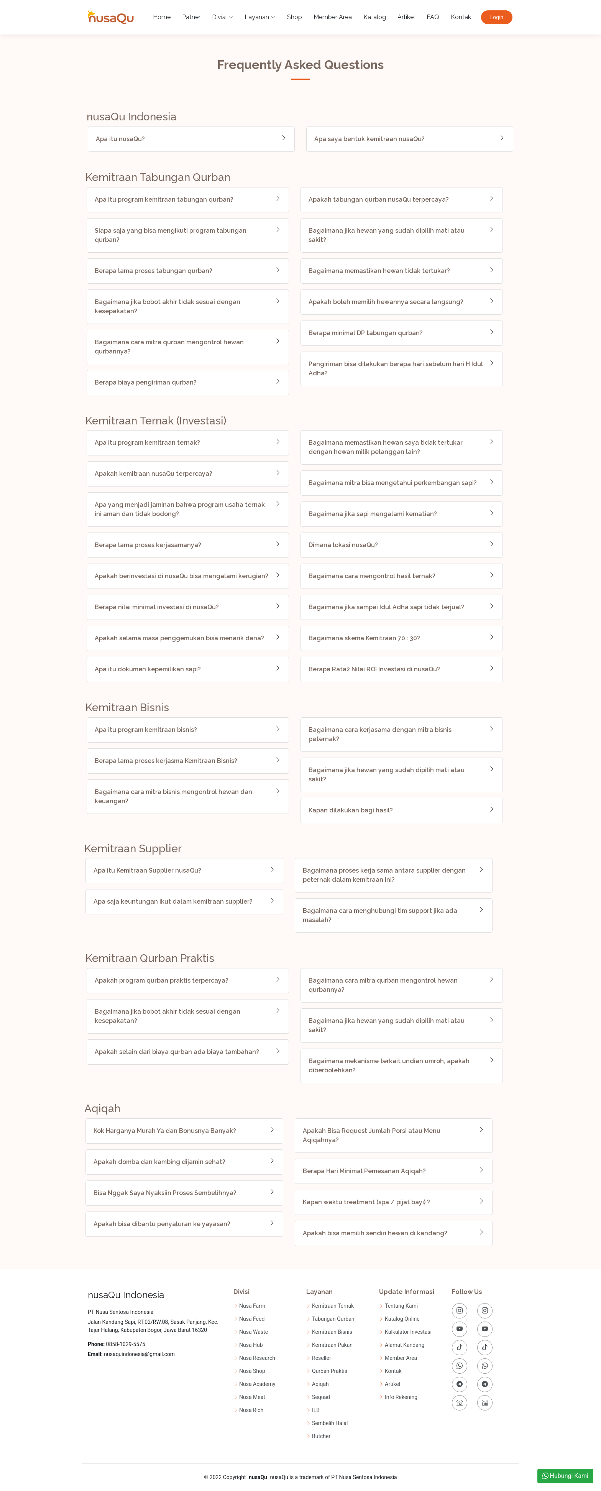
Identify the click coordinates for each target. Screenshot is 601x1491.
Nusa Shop (252, 1371)
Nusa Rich (251, 1410)
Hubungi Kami (565, 1475)
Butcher (321, 1436)
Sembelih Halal (330, 1423)
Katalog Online (402, 1319)
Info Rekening (401, 1397)
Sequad (321, 1397)
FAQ (431, 17)
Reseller (321, 1358)
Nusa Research (257, 1358)
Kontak (459, 17)
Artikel (404, 17)
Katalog (372, 17)
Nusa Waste (253, 1332)
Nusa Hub (251, 1345)
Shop (292, 17)
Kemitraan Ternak (333, 1306)
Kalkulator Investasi (408, 1332)
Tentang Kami (401, 1306)
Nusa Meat (252, 1397)
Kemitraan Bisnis (332, 1332)
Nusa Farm (252, 1306)
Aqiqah (320, 1384)
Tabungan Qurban (333, 1319)
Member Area (331, 17)
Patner (189, 17)
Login (497, 17)
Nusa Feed (251, 1319)
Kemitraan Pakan (332, 1345)
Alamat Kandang (404, 1345)
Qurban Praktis (329, 1371)
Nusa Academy (257, 1384)
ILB (316, 1410)
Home (160, 17)
